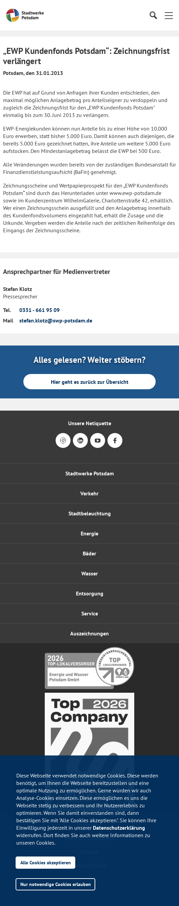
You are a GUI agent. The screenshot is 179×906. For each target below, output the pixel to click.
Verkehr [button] (89, 493)
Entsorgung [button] (89, 593)
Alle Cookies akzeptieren (45, 862)
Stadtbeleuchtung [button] (89, 513)
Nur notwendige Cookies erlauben (55, 884)
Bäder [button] (89, 553)
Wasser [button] (89, 573)
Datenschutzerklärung (119, 827)
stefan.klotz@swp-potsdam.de (55, 320)
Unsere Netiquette (89, 423)
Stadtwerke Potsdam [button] (89, 473)
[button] (168, 15)
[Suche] (153, 15)
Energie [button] (89, 533)
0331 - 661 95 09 (39, 310)
